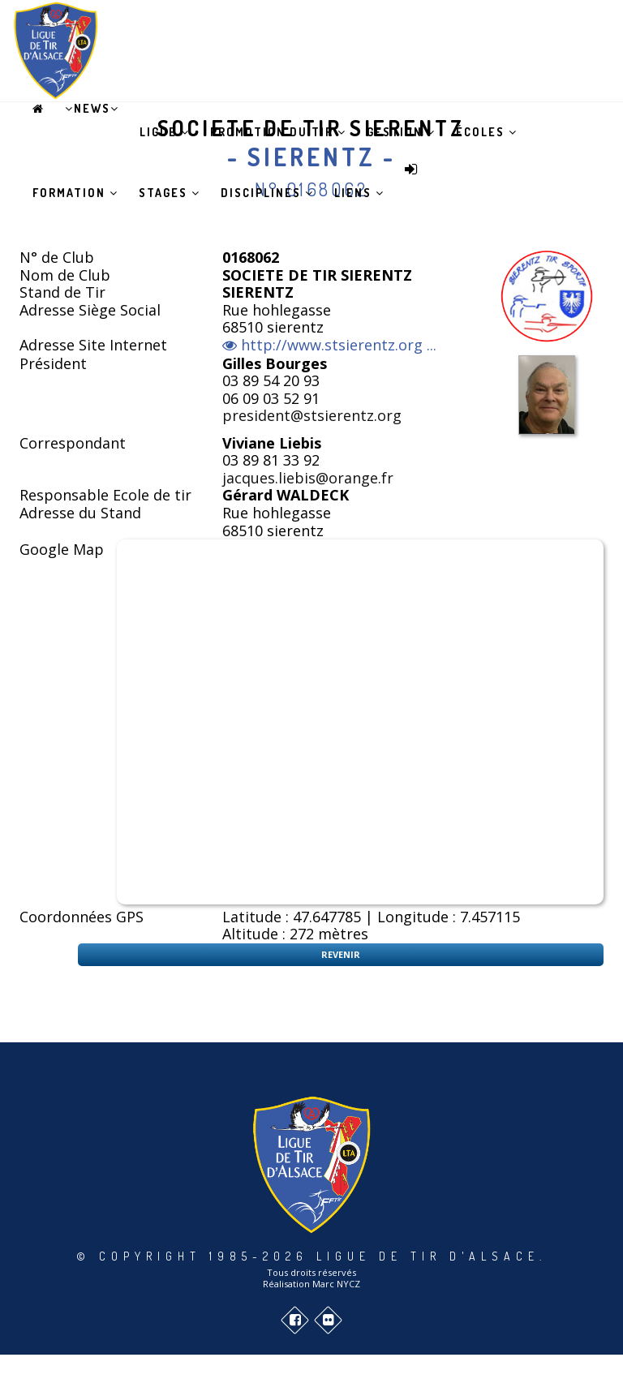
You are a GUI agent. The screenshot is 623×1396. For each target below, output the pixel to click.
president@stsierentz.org (312, 415)
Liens (359, 193)
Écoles (487, 132)
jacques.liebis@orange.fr (307, 478)
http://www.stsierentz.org (332, 345)
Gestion (401, 132)
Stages (169, 193)
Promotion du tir (278, 132)
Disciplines (267, 193)
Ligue (165, 132)
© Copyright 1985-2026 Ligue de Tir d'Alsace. (311, 1256)
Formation (75, 193)
